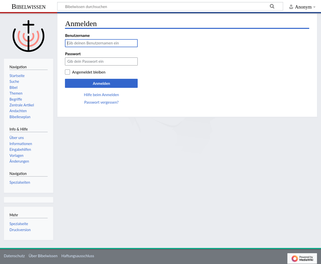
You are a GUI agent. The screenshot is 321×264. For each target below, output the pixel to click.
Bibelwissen (29, 6)
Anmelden (101, 83)
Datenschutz (14, 255)
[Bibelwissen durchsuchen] (170, 6)
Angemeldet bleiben (88, 72)
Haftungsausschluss (77, 255)
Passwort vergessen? (101, 102)
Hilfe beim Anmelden (101, 94)
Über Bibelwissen (43, 255)
